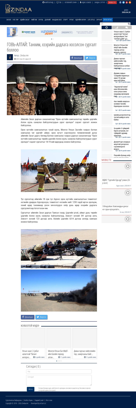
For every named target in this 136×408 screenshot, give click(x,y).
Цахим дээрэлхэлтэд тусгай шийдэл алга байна (116, 117)
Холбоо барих (28, 400)
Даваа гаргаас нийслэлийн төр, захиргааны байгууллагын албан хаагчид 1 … (116, 63)
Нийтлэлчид (47, 2)
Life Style (91, 20)
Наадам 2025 (57, 20)
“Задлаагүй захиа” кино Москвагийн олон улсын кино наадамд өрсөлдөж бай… (116, 92)
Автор (16, 55)
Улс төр (15, 20)
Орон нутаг (107, 20)
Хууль (41, 20)
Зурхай (99, 20)
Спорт (65, 20)
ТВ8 (59, 2)
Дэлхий (47, 20)
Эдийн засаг (25, 20)
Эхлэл (8, 20)
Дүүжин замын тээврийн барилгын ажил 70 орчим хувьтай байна (116, 77)
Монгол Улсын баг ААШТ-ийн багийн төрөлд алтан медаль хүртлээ (116, 49)
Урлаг (71, 20)
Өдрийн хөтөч (80, 20)
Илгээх (31, 389)
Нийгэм (34, 20)
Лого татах (49, 400)
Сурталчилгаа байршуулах (14, 400)
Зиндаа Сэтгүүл (99, 2)
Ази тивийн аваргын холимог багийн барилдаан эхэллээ (116, 104)
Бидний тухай (39, 400)
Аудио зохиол (85, 2)
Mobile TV (112, 2)
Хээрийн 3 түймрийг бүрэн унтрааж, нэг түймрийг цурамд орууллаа (116, 132)
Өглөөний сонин (71, 2)
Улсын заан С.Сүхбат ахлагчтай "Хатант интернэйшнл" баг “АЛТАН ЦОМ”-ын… (116, 35)
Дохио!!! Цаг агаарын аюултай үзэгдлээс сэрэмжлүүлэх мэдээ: (116, 145)
